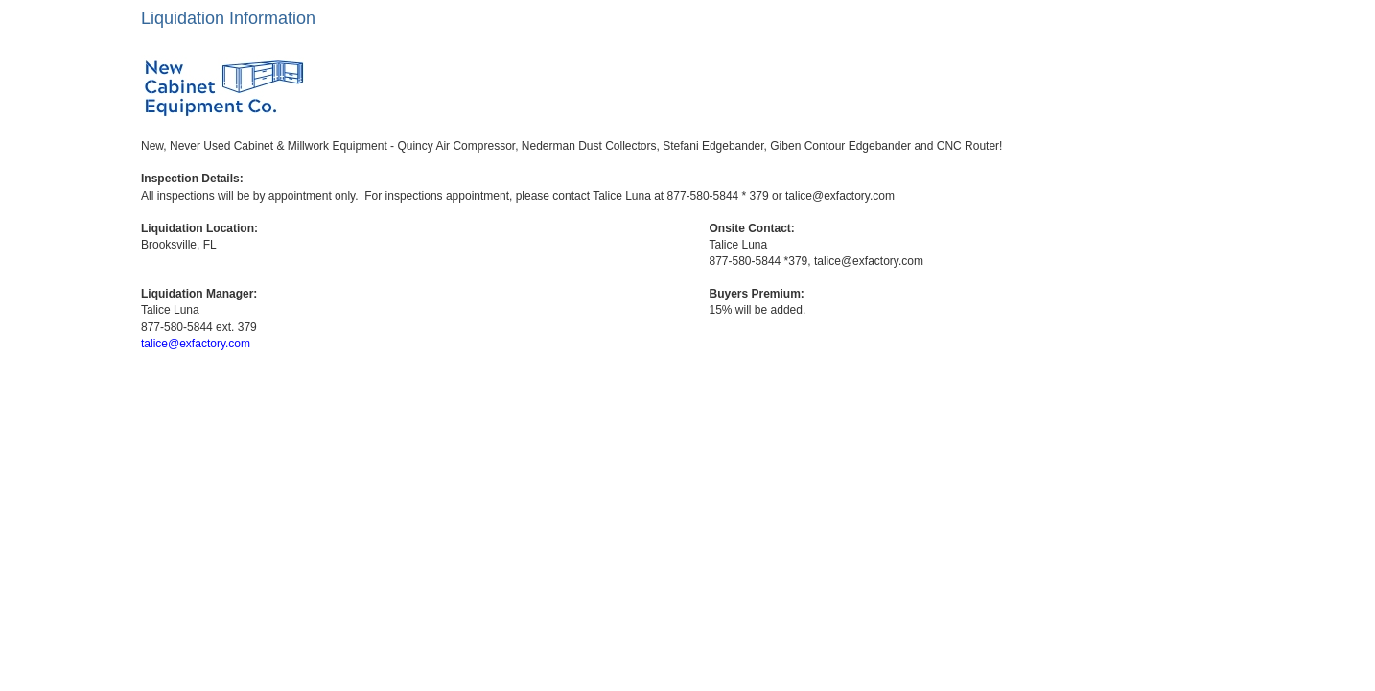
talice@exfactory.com (195, 343)
